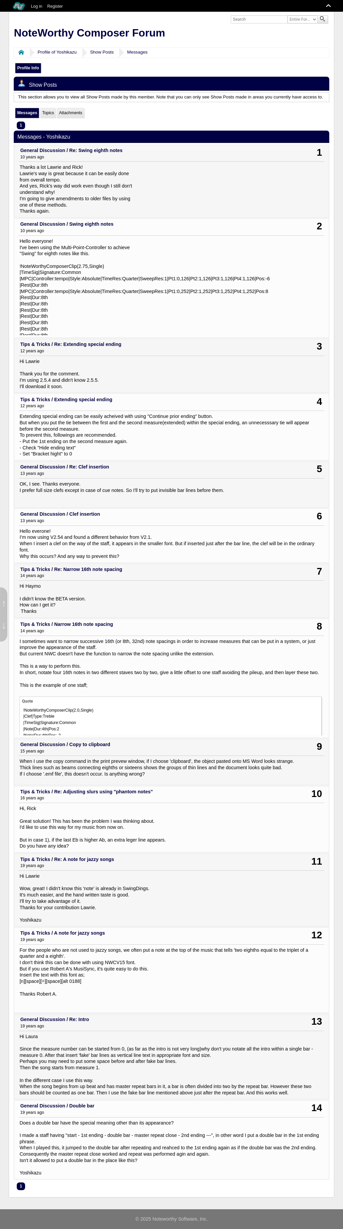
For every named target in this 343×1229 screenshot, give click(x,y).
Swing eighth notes (91, 224)
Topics (48, 113)
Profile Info (28, 68)
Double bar (81, 1105)
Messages (137, 52)
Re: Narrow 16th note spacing (88, 569)
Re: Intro (79, 1019)
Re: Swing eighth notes (96, 150)
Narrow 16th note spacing (83, 624)
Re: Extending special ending (88, 344)
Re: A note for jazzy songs (84, 859)
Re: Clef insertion (89, 466)
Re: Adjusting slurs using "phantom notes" (103, 791)
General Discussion (42, 150)
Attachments (70, 113)
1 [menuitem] (21, 125)
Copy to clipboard (89, 744)
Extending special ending (83, 399)
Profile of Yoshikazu (57, 52)
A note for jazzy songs (79, 933)
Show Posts (102, 52)
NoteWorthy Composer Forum (89, 33)
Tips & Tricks (35, 344)
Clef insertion (84, 514)
